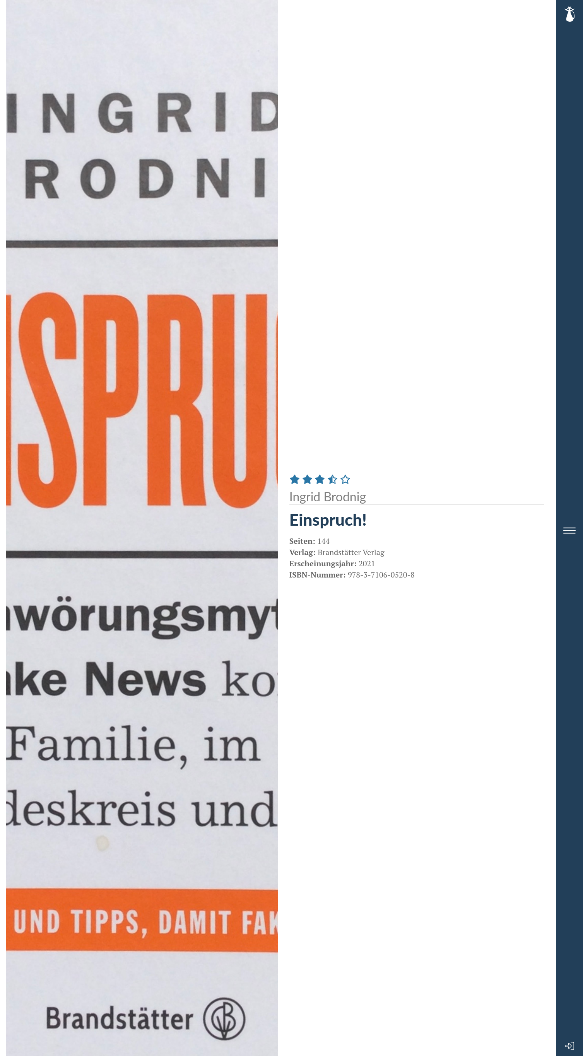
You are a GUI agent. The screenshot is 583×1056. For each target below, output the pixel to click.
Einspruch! (328, 519)
